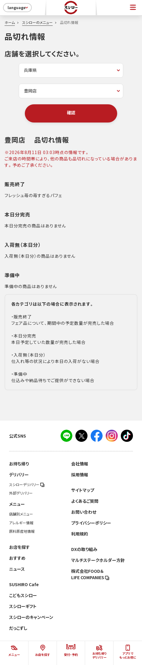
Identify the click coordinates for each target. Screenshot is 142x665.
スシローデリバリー (27, 484)
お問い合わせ (83, 512)
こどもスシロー (23, 595)
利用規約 (79, 534)
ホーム (10, 22)
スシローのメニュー (37, 22)
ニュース (17, 569)
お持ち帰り (19, 464)
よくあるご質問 (84, 501)
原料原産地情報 (22, 531)
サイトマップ (82, 490)
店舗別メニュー (21, 514)
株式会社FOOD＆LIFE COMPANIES (90, 574)
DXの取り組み (84, 549)
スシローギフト (23, 606)
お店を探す (19, 547)
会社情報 (79, 464)
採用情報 (79, 475)
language (18, 7)
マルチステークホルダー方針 (98, 560)
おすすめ (17, 558)
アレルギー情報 (21, 523)
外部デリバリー (21, 493)
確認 (71, 112)
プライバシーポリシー (91, 523)
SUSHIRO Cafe (24, 584)
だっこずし (18, 628)
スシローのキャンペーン (31, 617)
